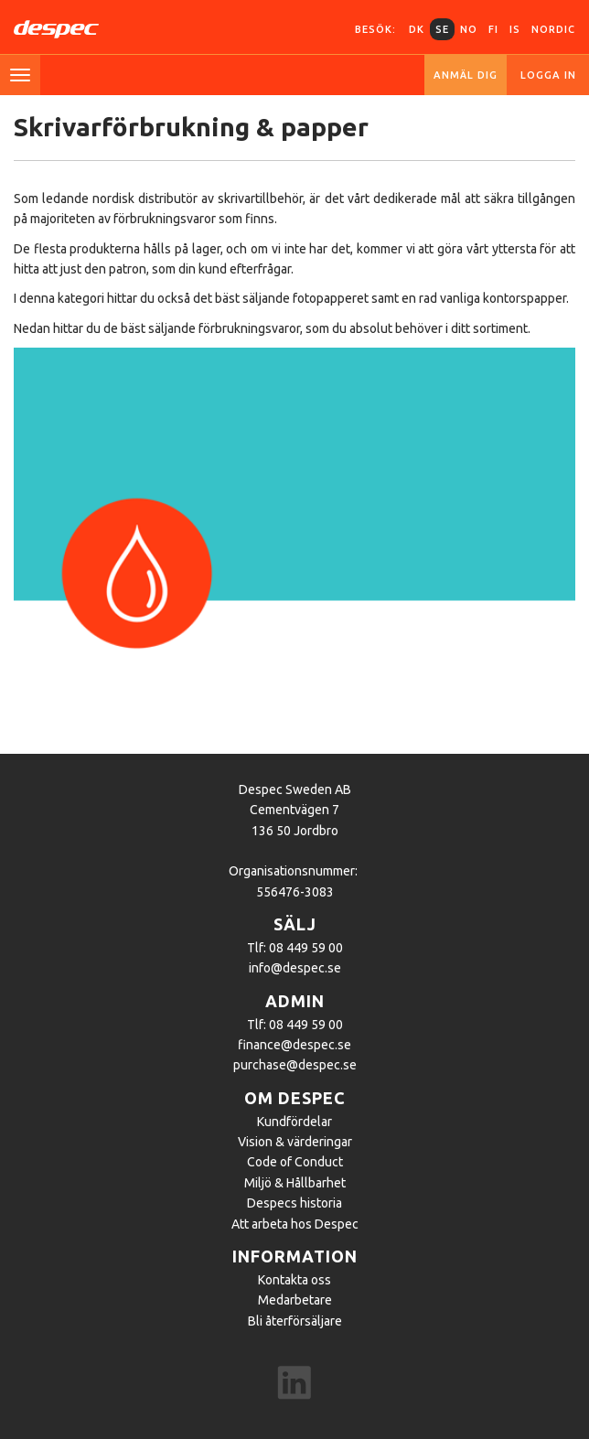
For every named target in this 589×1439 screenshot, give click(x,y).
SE (442, 29)
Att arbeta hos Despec (295, 1224)
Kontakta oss (294, 1280)
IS (514, 29)
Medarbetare (295, 1300)
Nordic (553, 29)
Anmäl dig (466, 75)
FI (493, 29)
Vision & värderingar (295, 1141)
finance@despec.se (294, 1044)
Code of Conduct (295, 1161)
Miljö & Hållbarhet (295, 1183)
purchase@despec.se (295, 1065)
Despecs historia (294, 1203)
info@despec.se (295, 968)
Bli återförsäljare (295, 1321)
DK (416, 29)
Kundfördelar (294, 1121)
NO (468, 29)
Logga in (548, 75)
